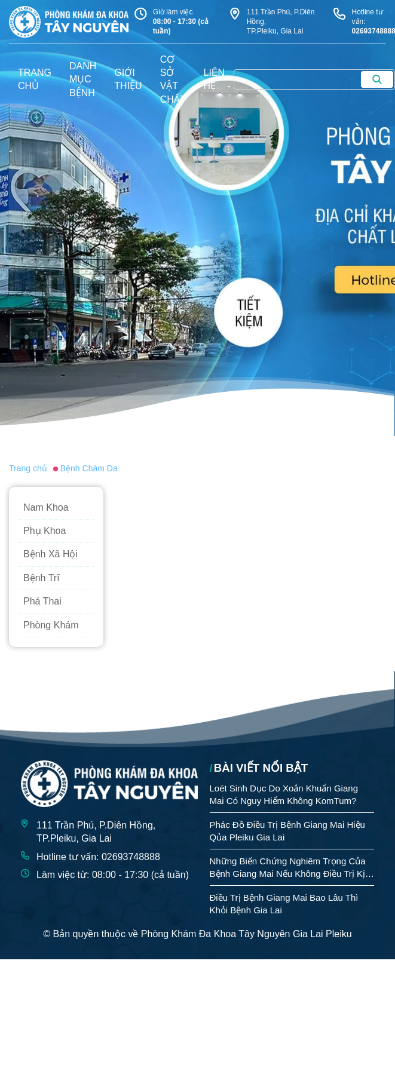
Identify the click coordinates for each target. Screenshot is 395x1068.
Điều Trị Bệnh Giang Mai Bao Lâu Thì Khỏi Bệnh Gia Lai (284, 903)
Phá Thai (42, 601)
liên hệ (214, 79)
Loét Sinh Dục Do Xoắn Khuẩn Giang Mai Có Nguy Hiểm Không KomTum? (284, 794)
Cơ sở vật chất (173, 79)
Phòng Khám (51, 625)
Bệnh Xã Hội (50, 554)
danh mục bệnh (82, 79)
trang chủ (34, 79)
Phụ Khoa (44, 531)
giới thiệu (128, 79)
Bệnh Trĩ (41, 578)
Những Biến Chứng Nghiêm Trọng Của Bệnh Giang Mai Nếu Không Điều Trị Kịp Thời (290, 868)
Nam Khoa (46, 507)
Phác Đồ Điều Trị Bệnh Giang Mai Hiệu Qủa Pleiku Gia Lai (287, 831)
